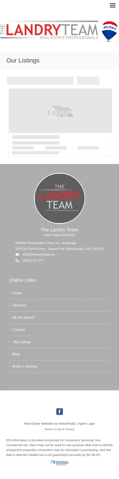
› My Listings (20, 342)
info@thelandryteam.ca (39, 254)
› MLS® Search (22, 317)
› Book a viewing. (23, 366)
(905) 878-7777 (33, 260)
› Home (15, 293)
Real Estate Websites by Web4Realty (50, 423)
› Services (17, 305)
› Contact (17, 330)
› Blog (14, 354)
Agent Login (86, 423)
